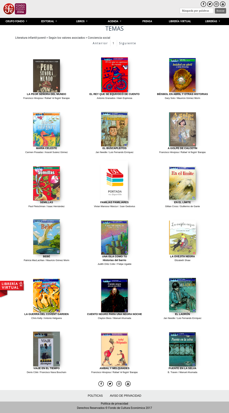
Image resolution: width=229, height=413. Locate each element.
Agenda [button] (113, 21)
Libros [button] (80, 21)
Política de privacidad (114, 403)
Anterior (100, 43)
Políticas (95, 395)
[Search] (196, 10)
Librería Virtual (180, 21)
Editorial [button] (48, 21)
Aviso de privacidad (125, 395)
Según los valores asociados (67, 37)
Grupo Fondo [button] (15, 21)
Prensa (147, 21)
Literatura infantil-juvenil (30, 37)
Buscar (220, 10)
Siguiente (127, 43)
